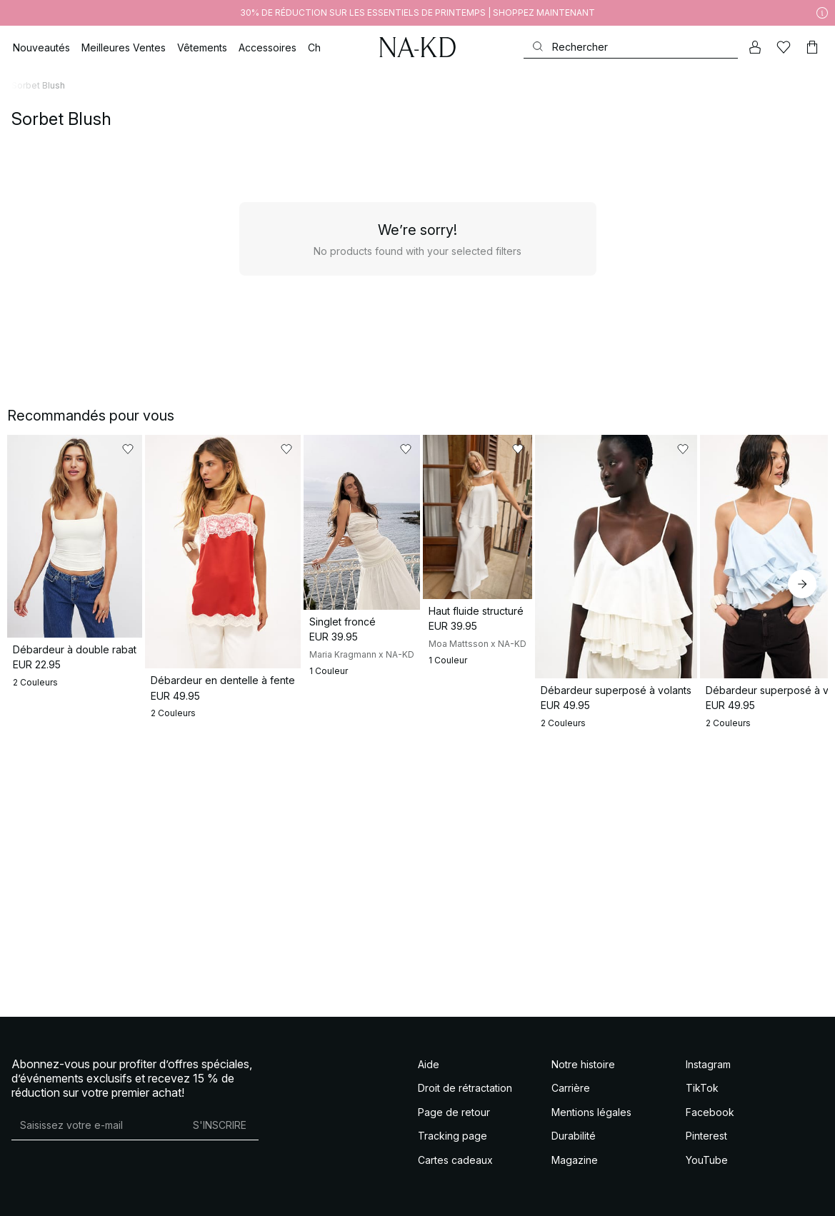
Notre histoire (583, 1048)
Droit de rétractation (465, 1071)
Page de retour (454, 1096)
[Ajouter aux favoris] (195, 449)
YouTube (707, 1143)
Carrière (570, 1071)
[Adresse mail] (96, 1109)
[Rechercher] (630, 47)
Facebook (710, 1096)
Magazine (574, 1143)
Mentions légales (591, 1096)
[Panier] (812, 47)
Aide (428, 1048)
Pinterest (706, 1119)
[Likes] (783, 47)
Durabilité (573, 1119)
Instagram (708, 1048)
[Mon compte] (755, 47)
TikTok (702, 1071)
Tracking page (452, 1119)
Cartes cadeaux (455, 1143)
